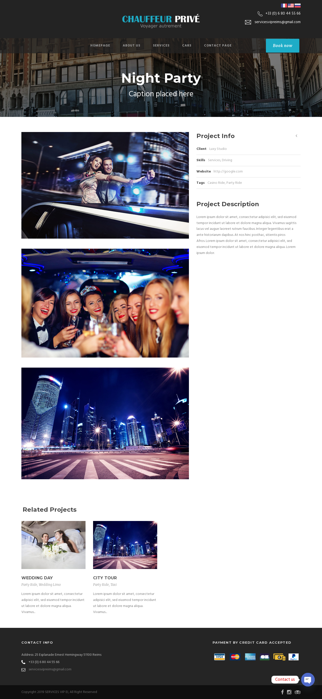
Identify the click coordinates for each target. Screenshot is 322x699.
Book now (282, 45)
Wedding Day (37, 578)
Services (161, 45)
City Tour (105, 578)
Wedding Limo (50, 585)
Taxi (113, 585)
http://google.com (228, 171)
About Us (131, 45)
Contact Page (218, 45)
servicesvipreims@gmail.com (50, 669)
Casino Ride (216, 183)
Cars (186, 45)
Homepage (100, 45)
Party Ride (234, 183)
